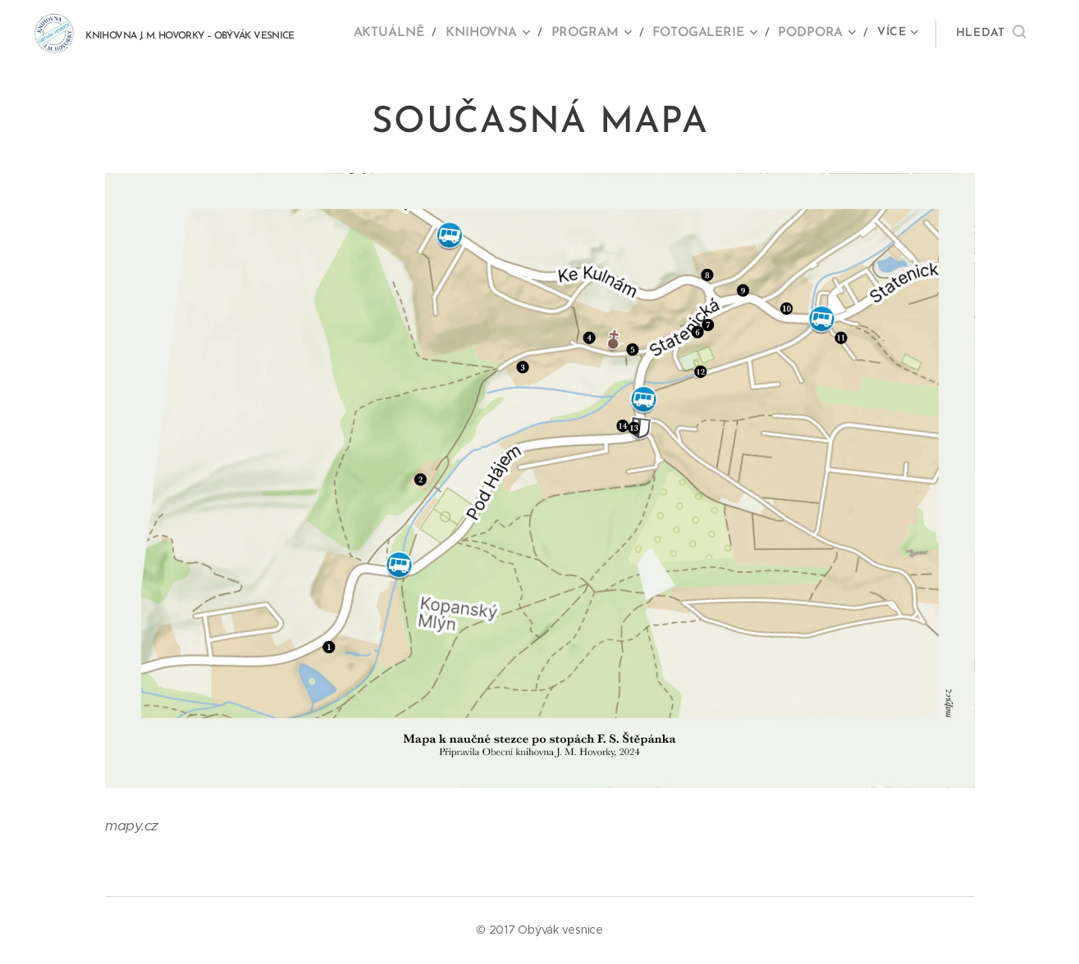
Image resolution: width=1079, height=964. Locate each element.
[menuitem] (402, 33)
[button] (990, 33)
